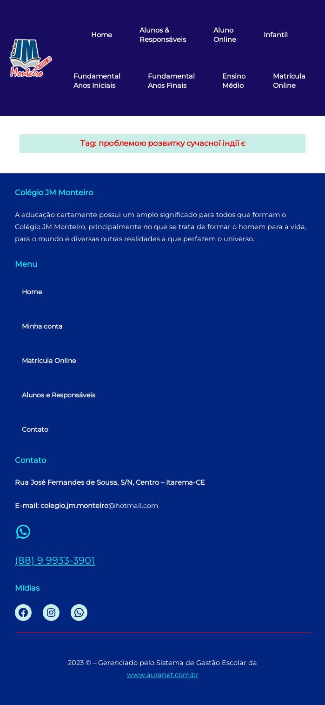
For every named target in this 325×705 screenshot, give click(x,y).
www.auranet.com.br (163, 675)
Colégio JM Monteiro (54, 192)
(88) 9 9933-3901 (55, 560)
